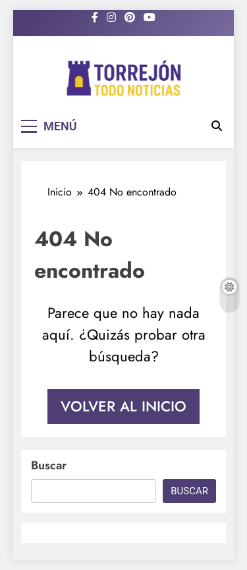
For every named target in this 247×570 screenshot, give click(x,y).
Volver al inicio (123, 406)
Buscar (49, 465)
